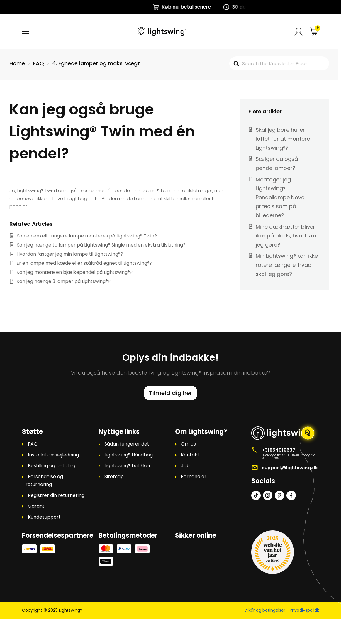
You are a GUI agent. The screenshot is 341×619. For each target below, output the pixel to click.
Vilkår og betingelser (264, 610)
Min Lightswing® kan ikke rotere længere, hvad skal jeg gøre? (287, 264)
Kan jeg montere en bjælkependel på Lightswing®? (74, 272)
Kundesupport (44, 517)
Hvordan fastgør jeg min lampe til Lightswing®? (69, 254)
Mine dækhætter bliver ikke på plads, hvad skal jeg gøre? (287, 235)
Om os (188, 444)
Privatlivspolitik (304, 610)
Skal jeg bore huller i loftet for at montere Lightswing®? (283, 138)
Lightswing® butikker (127, 465)
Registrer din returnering (56, 495)
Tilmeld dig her (170, 393)
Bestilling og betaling (51, 465)
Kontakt (190, 454)
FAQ (33, 444)
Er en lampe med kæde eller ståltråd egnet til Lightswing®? (84, 263)
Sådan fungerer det (126, 444)
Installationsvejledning (53, 454)
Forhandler (193, 476)
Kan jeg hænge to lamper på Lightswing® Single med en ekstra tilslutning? (101, 245)
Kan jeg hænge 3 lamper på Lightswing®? (63, 281)
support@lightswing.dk (290, 467)
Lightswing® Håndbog (128, 454)
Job (185, 465)
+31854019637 (278, 450)
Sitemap (114, 476)
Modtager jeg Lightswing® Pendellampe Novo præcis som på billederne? (280, 197)
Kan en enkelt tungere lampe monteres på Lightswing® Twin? (86, 235)
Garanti (36, 506)
